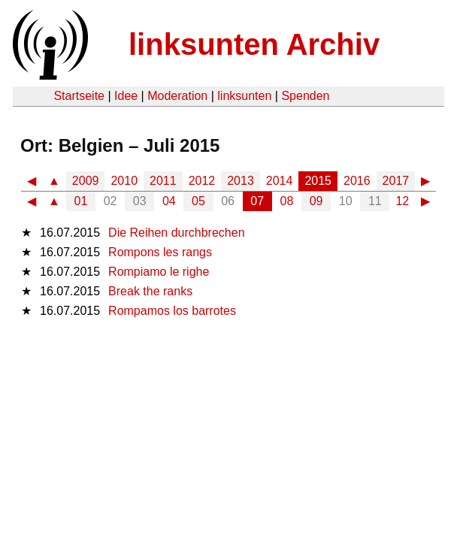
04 (169, 201)
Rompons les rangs (160, 252)
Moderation (177, 95)
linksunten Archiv (254, 44)
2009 (85, 180)
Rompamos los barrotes (172, 310)
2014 (279, 180)
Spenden (305, 95)
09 (316, 201)
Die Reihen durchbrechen (176, 232)
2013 (240, 180)
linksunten (244, 95)
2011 (163, 180)
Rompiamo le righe (158, 271)
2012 (202, 180)
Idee (126, 95)
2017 (396, 180)
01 (81, 201)
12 (402, 201)
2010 (124, 180)
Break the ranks (150, 291)
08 (287, 201)
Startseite (78, 95)
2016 (357, 180)
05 (198, 201)
